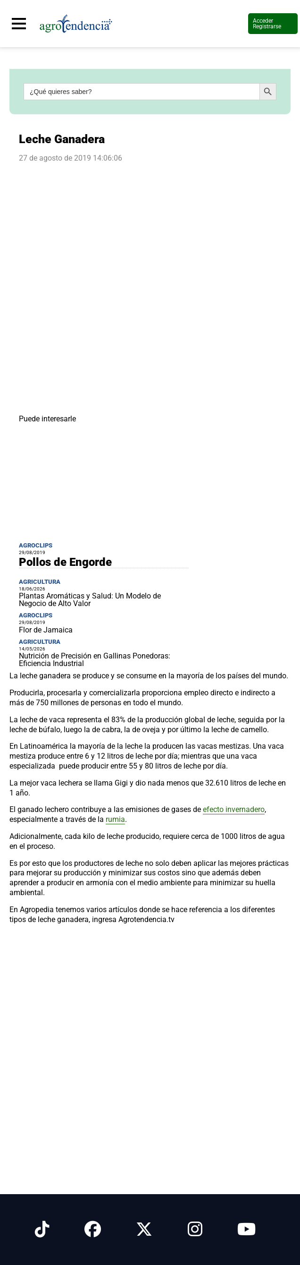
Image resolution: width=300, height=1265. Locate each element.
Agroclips (35, 545)
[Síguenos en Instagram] (195, 1229)
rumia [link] (115, 819)
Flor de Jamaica (46, 629)
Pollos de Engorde (65, 562)
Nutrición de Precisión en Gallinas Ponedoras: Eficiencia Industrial (94, 659)
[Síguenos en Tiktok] (42, 1229)
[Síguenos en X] (144, 1229)
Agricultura (39, 581)
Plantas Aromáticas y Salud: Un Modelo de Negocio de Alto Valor (90, 599)
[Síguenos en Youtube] (246, 1229)
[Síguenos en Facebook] (92, 1229)
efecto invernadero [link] (234, 809)
